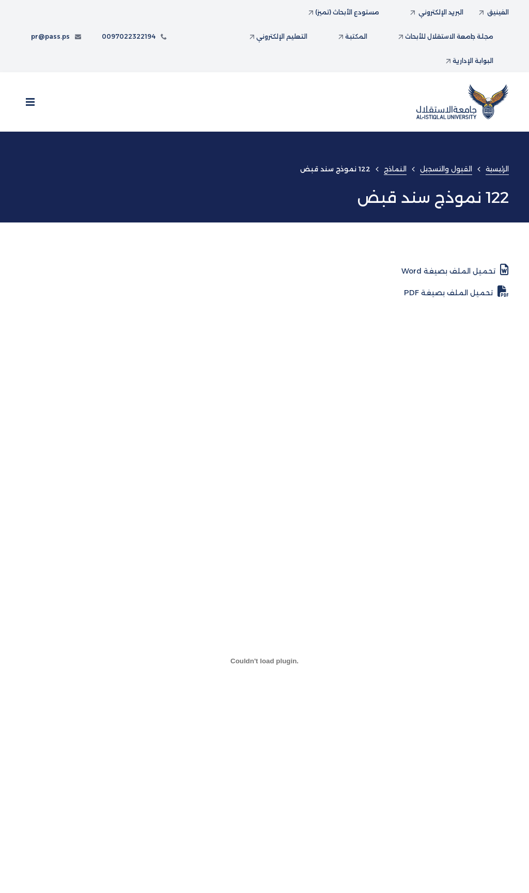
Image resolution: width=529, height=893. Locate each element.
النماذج (395, 169)
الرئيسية (497, 169)
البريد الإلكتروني (436, 12)
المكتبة (352, 36)
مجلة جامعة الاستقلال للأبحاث (445, 36)
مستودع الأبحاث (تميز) (343, 12)
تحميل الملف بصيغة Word (455, 270)
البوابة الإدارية (469, 61)
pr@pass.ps (56, 36)
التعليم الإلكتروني (278, 36)
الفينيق (494, 12)
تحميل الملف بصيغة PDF (456, 291)
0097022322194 (134, 36)
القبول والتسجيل (446, 169)
